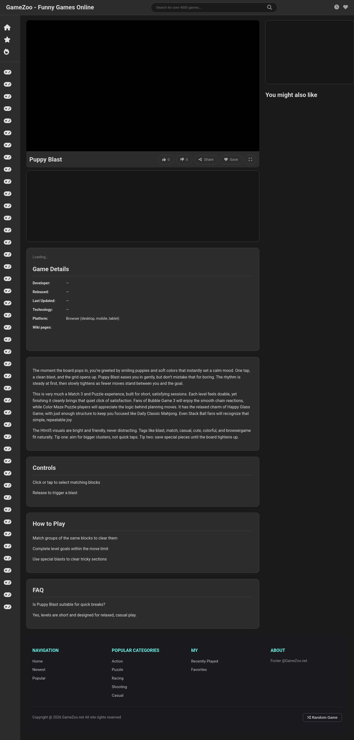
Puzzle (117, 669)
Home (37, 661)
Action (117, 661)
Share (206, 159)
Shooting (119, 687)
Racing (117, 678)
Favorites (199, 669)
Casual (117, 695)
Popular (39, 678)
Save (231, 159)
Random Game (322, 717)
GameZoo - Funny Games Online (50, 7)
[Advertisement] (143, 206)
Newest (38, 669)
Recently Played (204, 661)
